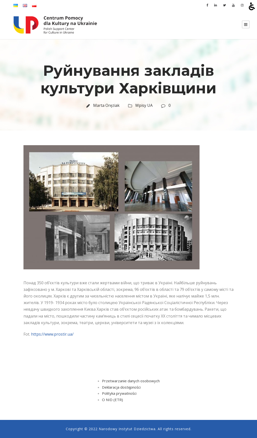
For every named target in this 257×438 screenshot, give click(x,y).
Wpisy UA (144, 105)
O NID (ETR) (112, 399)
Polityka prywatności (119, 393)
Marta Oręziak (106, 105)
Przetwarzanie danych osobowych (131, 380)
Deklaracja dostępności (121, 387)
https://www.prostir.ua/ (52, 334)
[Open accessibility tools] (252, 6)
